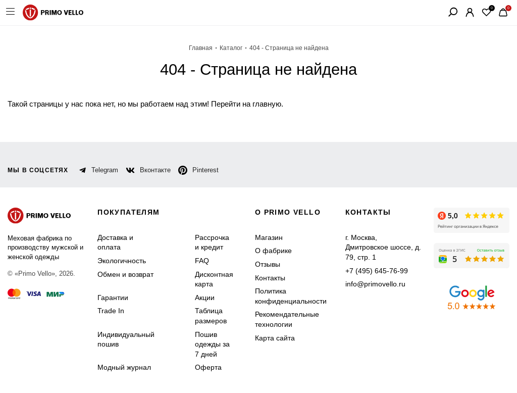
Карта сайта (275, 338)
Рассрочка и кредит (212, 242)
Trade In (110, 311)
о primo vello (288, 212)
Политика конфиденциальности (291, 296)
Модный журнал (124, 367)
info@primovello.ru (375, 284)
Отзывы (267, 264)
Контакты (270, 278)
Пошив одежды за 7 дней (212, 344)
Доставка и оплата (115, 242)
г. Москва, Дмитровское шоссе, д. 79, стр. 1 (383, 247)
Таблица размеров (211, 316)
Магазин (269, 237)
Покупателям (128, 212)
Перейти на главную (246, 104)
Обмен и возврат (125, 274)
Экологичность (121, 261)
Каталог (231, 48)
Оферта (208, 367)
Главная (201, 48)
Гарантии (112, 297)
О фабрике (273, 251)
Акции (205, 297)
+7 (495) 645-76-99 (376, 271)
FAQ (202, 261)
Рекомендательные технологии (287, 319)
